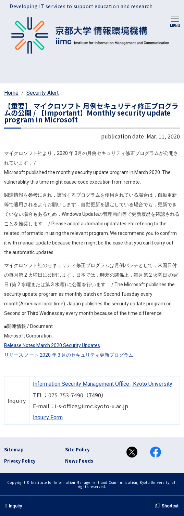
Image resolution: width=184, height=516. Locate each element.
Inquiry (13, 505)
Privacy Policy (19, 461)
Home (11, 93)
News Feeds (79, 461)
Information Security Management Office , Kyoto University (102, 384)
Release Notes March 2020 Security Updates (52, 345)
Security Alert (42, 93)
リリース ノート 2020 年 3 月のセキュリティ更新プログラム (68, 355)
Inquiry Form (48, 417)
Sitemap (14, 449)
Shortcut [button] (167, 505)
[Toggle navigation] (175, 21)
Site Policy (77, 449)
